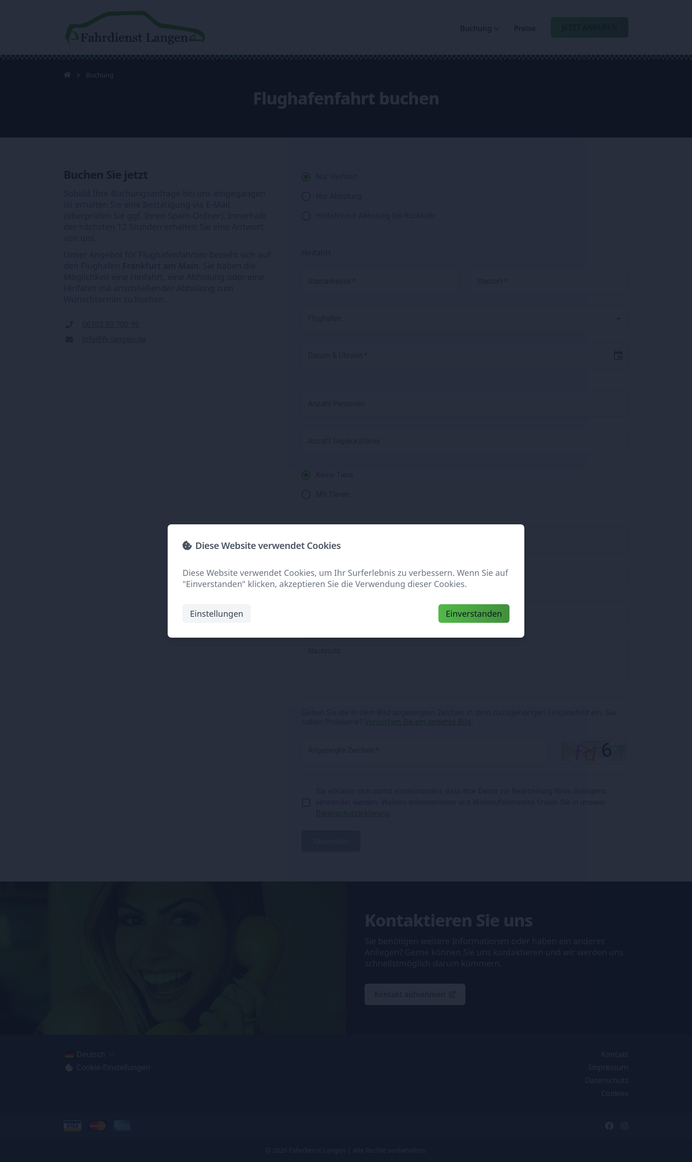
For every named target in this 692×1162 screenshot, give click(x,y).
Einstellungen (216, 613)
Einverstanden (474, 613)
